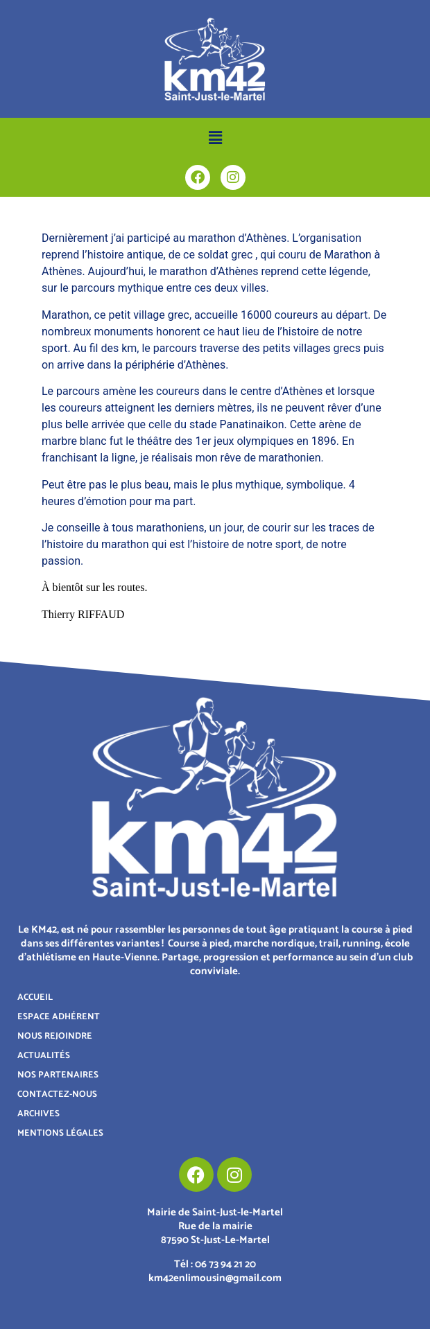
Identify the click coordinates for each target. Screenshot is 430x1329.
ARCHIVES (38, 1114)
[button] (215, 138)
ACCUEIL (35, 997)
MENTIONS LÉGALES (60, 1133)
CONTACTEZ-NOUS (57, 1094)
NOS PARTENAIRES (57, 1075)
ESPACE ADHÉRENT (58, 1017)
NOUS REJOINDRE (54, 1036)
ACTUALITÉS (43, 1055)
